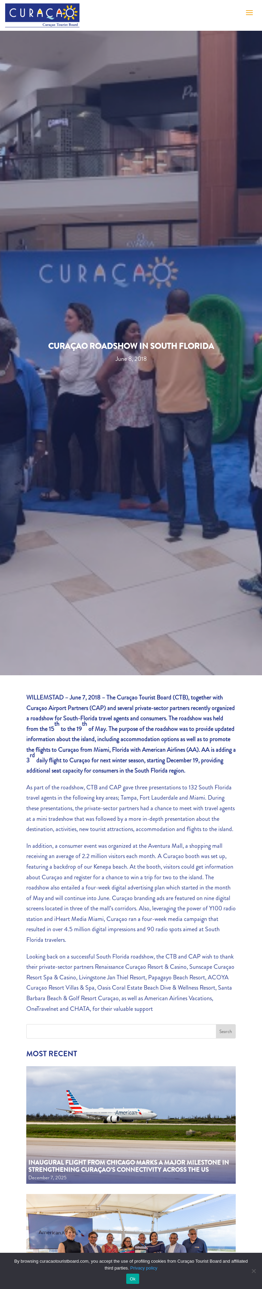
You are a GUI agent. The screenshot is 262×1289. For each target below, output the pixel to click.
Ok (132, 1278)
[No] (253, 1270)
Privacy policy (143, 1268)
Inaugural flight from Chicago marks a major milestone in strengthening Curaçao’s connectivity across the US (128, 1166)
